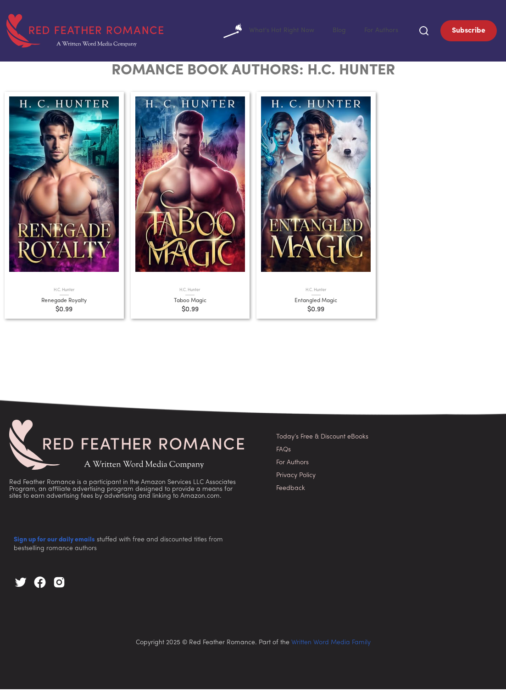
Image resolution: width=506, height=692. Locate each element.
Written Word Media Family (331, 645)
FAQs (283, 452)
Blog (335, 32)
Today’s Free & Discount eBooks (322, 439)
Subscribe (468, 32)
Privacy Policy (296, 478)
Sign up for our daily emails (54, 542)
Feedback (290, 491)
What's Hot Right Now (260, 32)
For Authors (379, 32)
